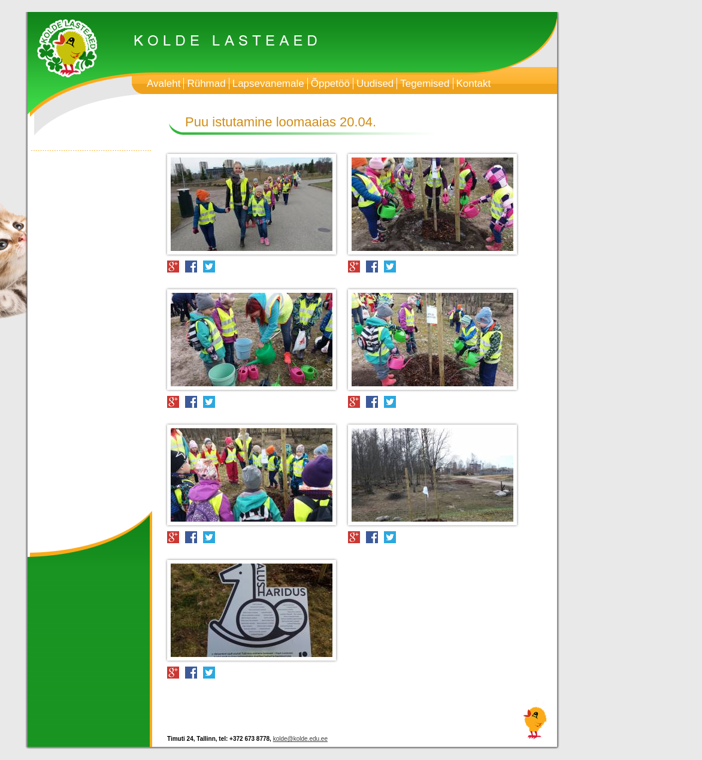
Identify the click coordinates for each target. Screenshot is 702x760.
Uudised (375, 83)
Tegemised (424, 83)
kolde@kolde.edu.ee (300, 738)
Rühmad (206, 83)
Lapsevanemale (268, 83)
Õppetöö (330, 83)
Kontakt (473, 83)
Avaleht (163, 83)
